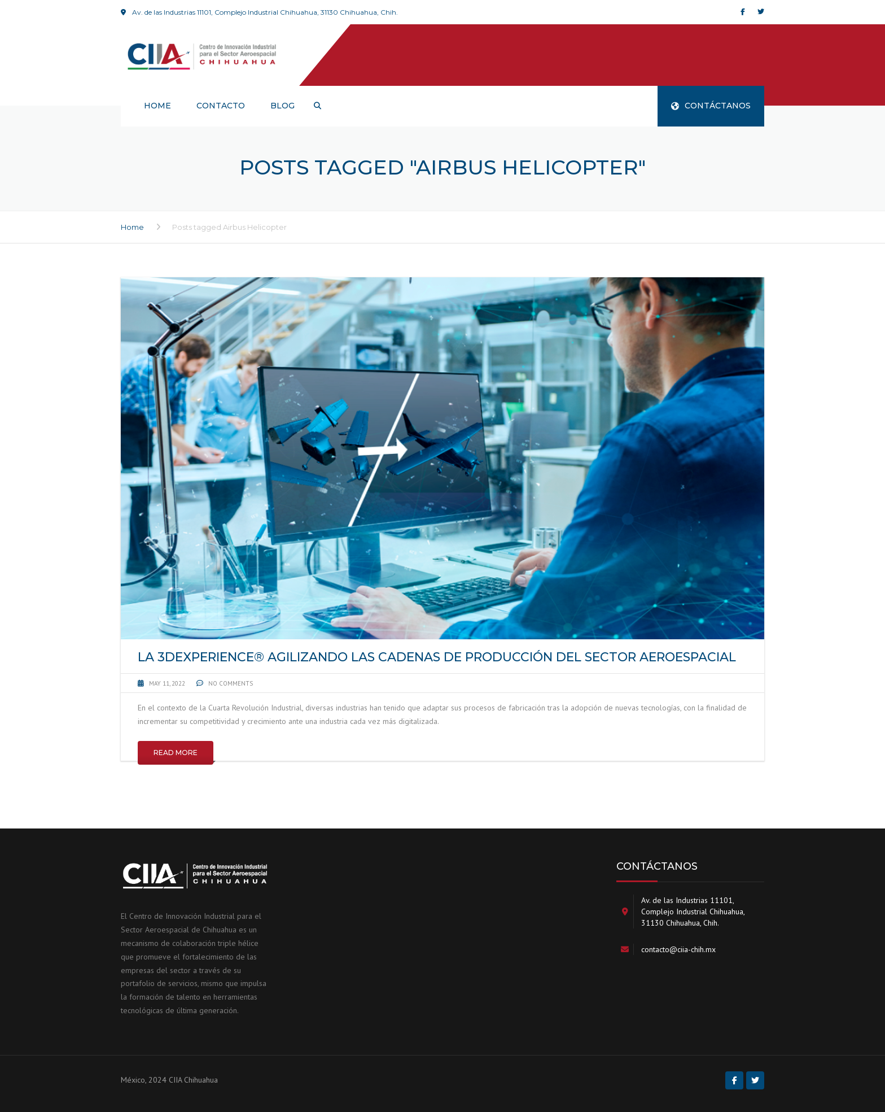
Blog (282, 106)
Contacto (220, 106)
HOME (157, 106)
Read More (176, 752)
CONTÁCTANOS (711, 106)
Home (132, 227)
